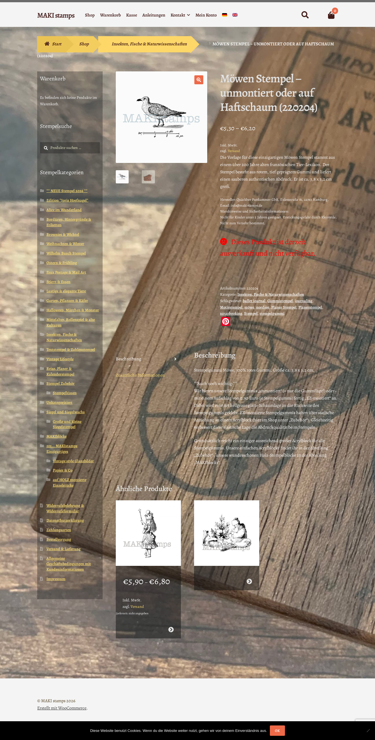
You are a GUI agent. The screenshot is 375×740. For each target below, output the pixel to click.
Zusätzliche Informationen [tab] (140, 375)
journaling (303, 301)
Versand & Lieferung (63, 549)
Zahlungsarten (58, 530)
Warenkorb (110, 15)
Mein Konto (206, 15)
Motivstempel (231, 307)
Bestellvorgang (58, 539)
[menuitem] (224, 16)
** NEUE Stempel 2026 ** (67, 190)
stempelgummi (272, 313)
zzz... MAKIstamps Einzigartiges (61, 448)
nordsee (262, 307)
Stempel (251, 313)
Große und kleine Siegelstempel (67, 424)
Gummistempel (280, 301)
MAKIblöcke (56, 436)
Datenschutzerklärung (65, 520)
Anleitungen (153, 15)
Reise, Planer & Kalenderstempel (60, 371)
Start (56, 44)
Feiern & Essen (58, 281)
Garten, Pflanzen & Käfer (67, 300)
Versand (234, 150)
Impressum (55, 579)
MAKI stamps (55, 15)
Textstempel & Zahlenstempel (70, 349)
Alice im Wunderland (64, 210)
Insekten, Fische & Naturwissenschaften (149, 44)
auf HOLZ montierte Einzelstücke (69, 482)
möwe (249, 307)
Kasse (131, 15)
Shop (90, 15)
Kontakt (178, 15)
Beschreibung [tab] (128, 359)
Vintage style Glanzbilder (73, 461)
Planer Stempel (283, 307)
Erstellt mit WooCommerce (61, 708)
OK (277, 730)
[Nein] (368, 730)
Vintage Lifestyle (60, 359)
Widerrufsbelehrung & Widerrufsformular (65, 508)
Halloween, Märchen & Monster (72, 310)
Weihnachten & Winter (65, 243)
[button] (198, 79)
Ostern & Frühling (61, 262)
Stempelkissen (65, 393)
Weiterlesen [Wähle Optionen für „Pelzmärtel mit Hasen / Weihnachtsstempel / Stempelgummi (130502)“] (249, 581)
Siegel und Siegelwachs (65, 412)
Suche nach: (304, 15)
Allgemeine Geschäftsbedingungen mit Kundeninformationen (68, 564)
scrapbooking (231, 313)
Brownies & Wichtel (62, 234)
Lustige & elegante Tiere (66, 291)
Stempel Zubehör (60, 383)
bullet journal (254, 301)
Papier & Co (62, 470)
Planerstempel (310, 307)
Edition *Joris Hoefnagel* (67, 200)
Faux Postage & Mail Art (66, 272)
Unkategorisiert (59, 402)
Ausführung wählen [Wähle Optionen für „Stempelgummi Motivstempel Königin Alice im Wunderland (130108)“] (171, 629)
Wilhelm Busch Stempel (66, 253)
